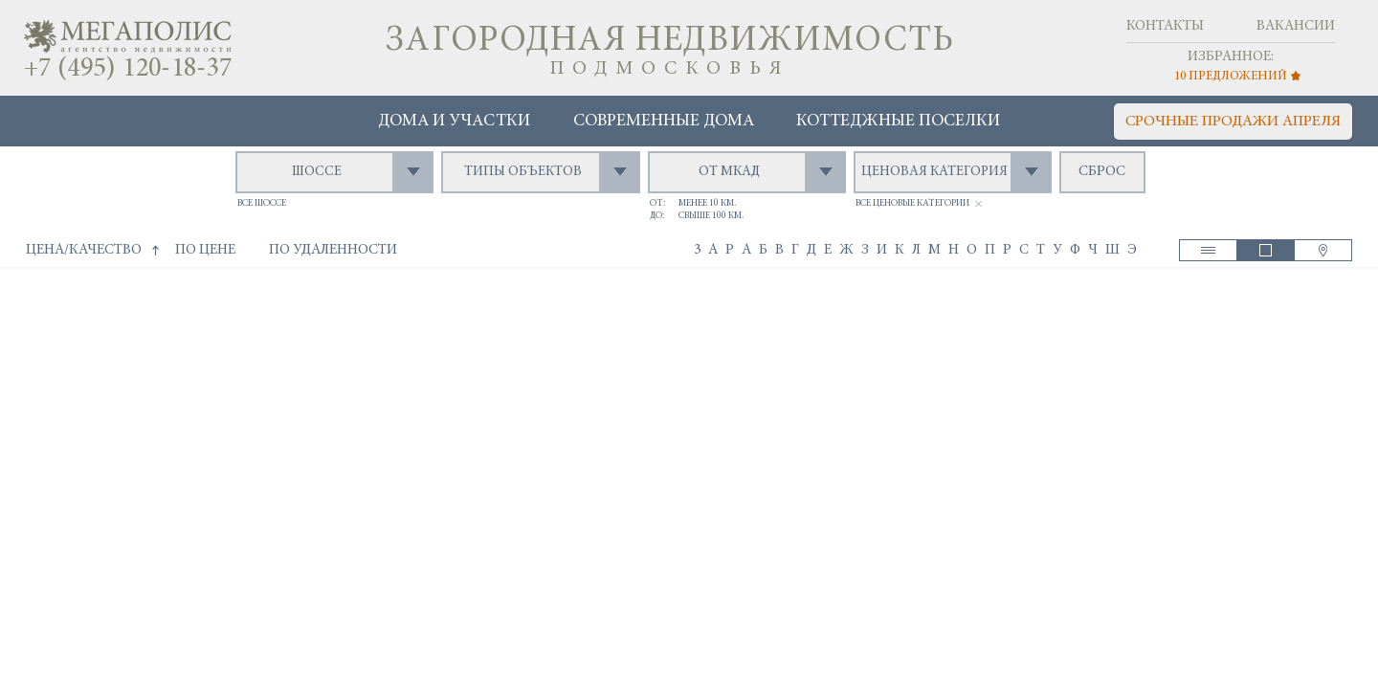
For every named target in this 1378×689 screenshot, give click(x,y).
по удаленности (333, 250)
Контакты (1165, 26)
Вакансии (1295, 26)
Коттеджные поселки (898, 121)
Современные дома (663, 121)
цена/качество (84, 250)
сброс (1101, 172)
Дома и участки (454, 121)
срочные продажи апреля (1233, 121)
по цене (205, 250)
